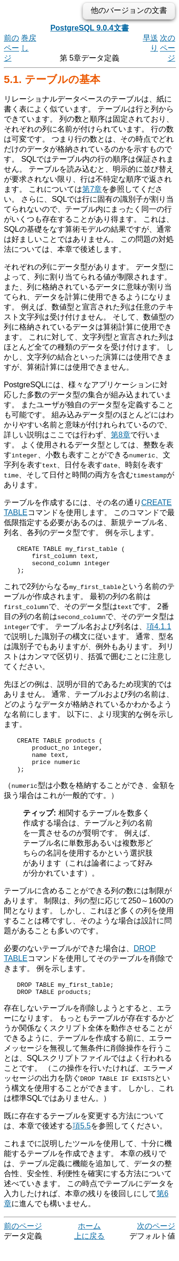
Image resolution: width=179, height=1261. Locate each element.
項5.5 (82, 1141)
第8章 (120, 435)
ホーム (89, 1242)
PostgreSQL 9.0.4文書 (89, 28)
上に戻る (89, 1252)
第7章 (92, 189)
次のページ (167, 48)
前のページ (11, 48)
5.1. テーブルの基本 (52, 79)
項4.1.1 (159, 632)
